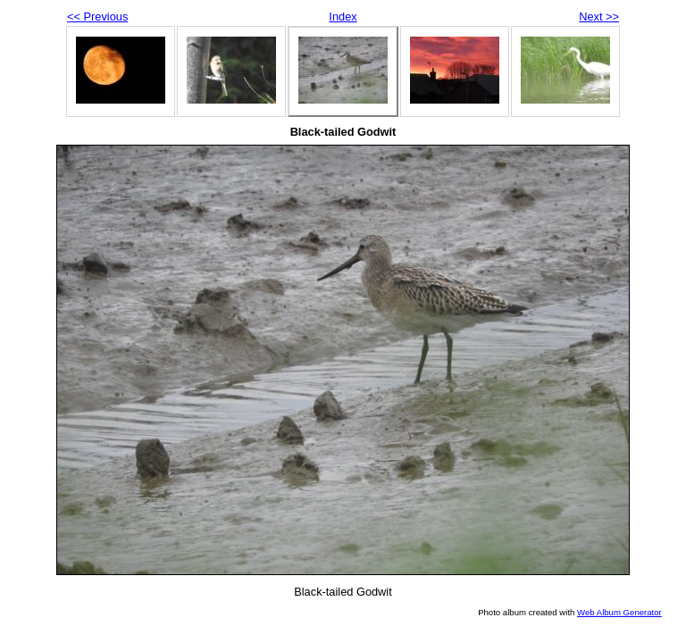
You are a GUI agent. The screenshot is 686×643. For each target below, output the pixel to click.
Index (342, 16)
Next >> (599, 16)
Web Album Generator (619, 612)
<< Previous (97, 16)
